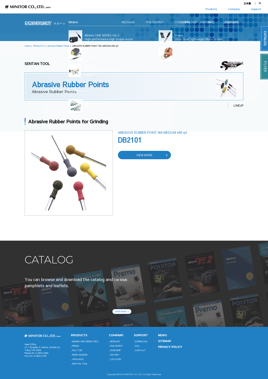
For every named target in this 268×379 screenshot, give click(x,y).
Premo (75, 345)
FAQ (137, 345)
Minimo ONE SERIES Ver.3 (85, 341)
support (141, 335)
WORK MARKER (80, 354)
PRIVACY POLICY (170, 347)
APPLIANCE (78, 359)
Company (234, 9)
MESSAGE (115, 341)
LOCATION (115, 359)
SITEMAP (164, 341)
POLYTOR (77, 350)
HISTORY (114, 354)
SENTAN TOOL (80, 363)
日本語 (247, 3)
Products (211, 9)
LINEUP (238, 105)
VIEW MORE (144, 155)
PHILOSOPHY (116, 345)
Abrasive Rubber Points (58, 45)
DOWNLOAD (141, 341)
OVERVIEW (115, 350)
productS (79, 335)
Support (256, 9)
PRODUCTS (38, 45)
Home (27, 45)
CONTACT (140, 350)
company (116, 335)
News (162, 335)
